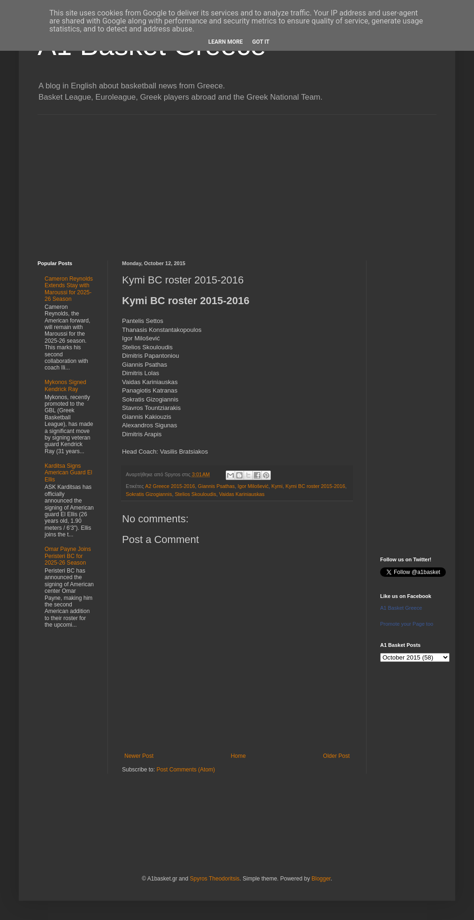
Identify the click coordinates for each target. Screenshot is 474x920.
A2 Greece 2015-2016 (170, 486)
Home (238, 756)
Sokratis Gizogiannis (149, 494)
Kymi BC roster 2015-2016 (315, 486)
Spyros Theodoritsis (214, 878)
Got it (260, 42)
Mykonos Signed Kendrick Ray (65, 385)
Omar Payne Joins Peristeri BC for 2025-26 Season (68, 556)
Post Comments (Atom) (185, 769)
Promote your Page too (406, 624)
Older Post (336, 756)
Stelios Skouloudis (195, 494)
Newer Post (138, 756)
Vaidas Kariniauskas (242, 494)
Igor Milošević (252, 486)
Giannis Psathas (216, 486)
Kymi (277, 486)
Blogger (321, 878)
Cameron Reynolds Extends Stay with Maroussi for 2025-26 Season (69, 288)
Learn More (225, 42)
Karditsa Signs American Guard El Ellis (68, 473)
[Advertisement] (237, 180)
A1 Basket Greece (401, 608)
